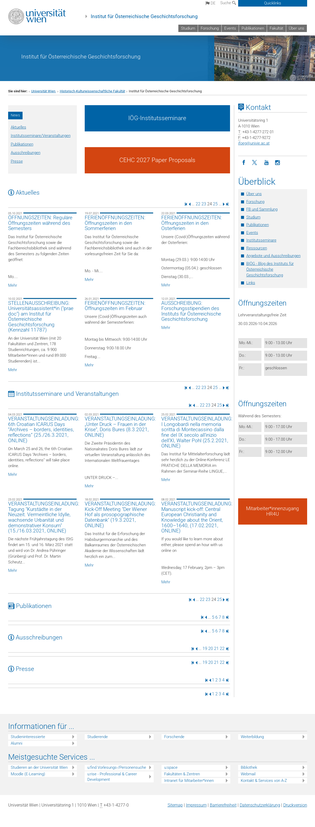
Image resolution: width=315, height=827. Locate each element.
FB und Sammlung (261, 209)
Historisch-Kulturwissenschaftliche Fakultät (92, 91)
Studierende (97, 736)
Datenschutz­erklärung (260, 805)
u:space (171, 767)
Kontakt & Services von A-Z (264, 780)
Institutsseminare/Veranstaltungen (41, 135)
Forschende (174, 736)
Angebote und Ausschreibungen (273, 255)
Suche (228, 3)
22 (198, 203)
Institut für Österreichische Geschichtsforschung (144, 16)
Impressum (196, 805)
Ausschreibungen (25, 152)
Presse (17, 161)
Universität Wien (43, 91)
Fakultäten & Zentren (182, 774)
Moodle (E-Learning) (28, 774)
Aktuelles (18, 127)
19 (204, 648)
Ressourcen (256, 248)
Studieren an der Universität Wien (39, 767)
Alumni (16, 743)
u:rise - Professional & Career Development (112, 777)
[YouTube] (266, 162)
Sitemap (175, 805)
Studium (188, 28)
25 (215, 203)
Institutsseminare (261, 240)
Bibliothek (249, 767)
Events (230, 28)
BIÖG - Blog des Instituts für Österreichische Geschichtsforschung (270, 269)
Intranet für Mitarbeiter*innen (189, 780)
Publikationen (253, 28)
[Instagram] (277, 162)
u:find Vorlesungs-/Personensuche (116, 767)
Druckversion (295, 805)
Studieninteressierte (28, 736)
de (211, 3)
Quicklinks (272, 3)
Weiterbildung (252, 736)
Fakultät (276, 28)
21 (216, 648)
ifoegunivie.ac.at (254, 143)
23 (203, 203)
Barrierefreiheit (223, 805)
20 (210, 648)
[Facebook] (243, 162)
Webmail (248, 774)
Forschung (210, 28)
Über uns (296, 28)
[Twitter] (255, 162)
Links (250, 282)
